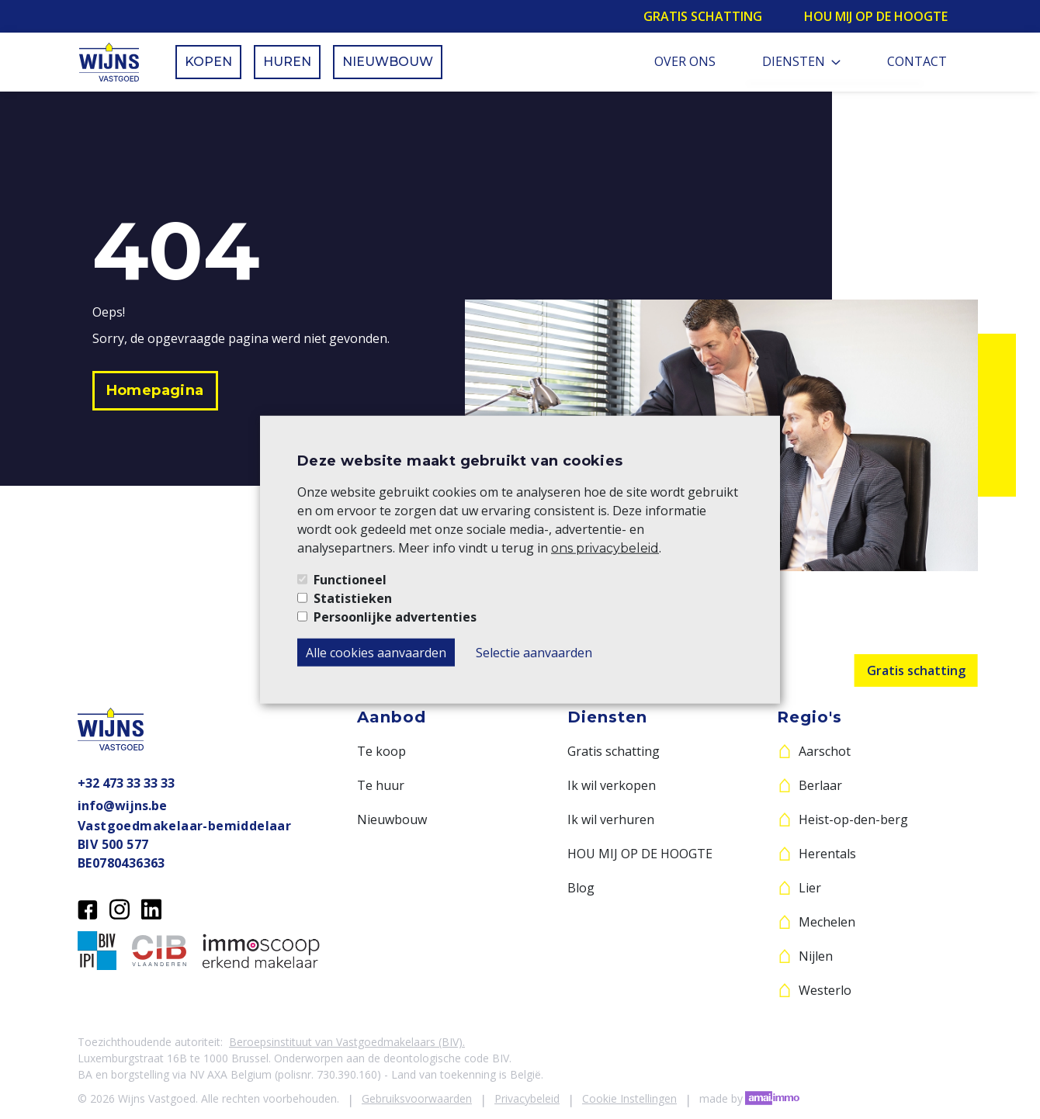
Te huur (380, 785)
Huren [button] (287, 61)
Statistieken (353, 597)
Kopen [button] (208, 61)
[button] (155, 391)
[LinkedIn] (151, 908)
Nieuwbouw (392, 819)
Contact (917, 61)
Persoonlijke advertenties (395, 616)
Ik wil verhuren (610, 819)
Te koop (381, 751)
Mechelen (827, 921)
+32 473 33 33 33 (126, 783)
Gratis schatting (916, 670)
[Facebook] (88, 908)
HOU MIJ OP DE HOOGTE (639, 853)
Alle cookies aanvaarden (376, 651)
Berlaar (820, 785)
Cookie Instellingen (629, 1098)
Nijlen (816, 956)
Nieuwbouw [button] (387, 61)
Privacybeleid (527, 1098)
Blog (581, 887)
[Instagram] (119, 908)
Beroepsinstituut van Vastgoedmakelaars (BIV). (347, 1041)
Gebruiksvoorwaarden (417, 1098)
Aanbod (391, 717)
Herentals (827, 853)
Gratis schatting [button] (702, 16)
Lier (810, 887)
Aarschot (825, 751)
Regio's (809, 717)
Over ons (685, 61)
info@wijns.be (122, 805)
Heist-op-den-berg (853, 819)
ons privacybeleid (605, 547)
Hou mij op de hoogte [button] (876, 16)
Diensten (801, 61)
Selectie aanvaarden (534, 651)
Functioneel (350, 578)
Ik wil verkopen (611, 785)
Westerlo (825, 990)
